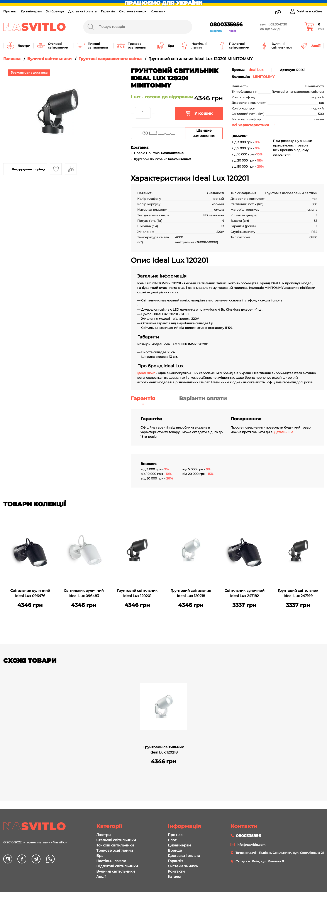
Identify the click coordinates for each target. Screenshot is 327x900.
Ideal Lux (255, 70)
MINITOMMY (263, 77)
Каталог (175, 877)
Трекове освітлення (114, 850)
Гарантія (108, 11)
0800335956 (226, 24)
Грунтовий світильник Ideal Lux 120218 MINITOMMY (191, 594)
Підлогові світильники (117, 866)
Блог (172, 840)
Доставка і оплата (82, 11)
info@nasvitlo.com (251, 845)
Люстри (103, 835)
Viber (232, 30)
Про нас (10, 11)
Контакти (158, 11)
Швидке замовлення (204, 133)
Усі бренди (55, 11)
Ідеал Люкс (146, 373)
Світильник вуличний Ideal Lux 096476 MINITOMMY (30, 594)
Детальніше (283, 432)
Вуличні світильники (115, 871)
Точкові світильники (115, 845)
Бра (99, 856)
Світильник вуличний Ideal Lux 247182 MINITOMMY (244, 594)
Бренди (175, 850)
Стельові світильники (116, 840)
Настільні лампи (111, 861)
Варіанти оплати (203, 398)
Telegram (216, 30)
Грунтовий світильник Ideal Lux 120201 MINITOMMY (137, 594)
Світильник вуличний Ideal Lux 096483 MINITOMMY (84, 594)
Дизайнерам (31, 11)
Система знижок (132, 11)
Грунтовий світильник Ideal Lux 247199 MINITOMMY (298, 594)
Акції (100, 877)
